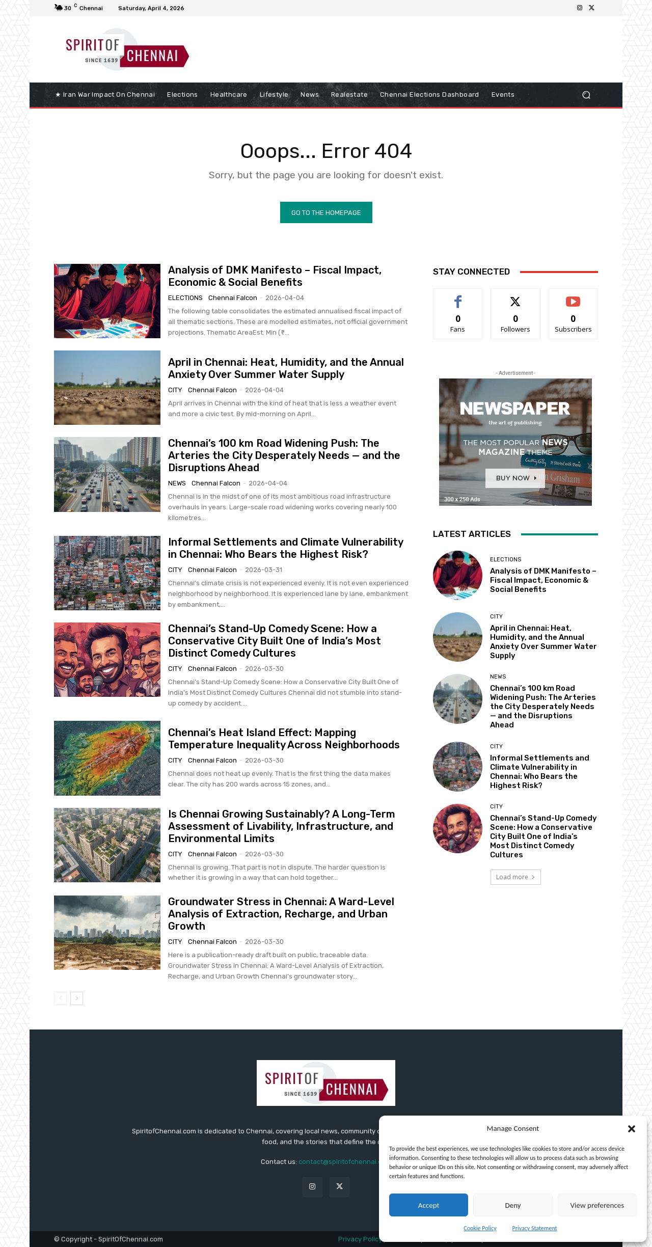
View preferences (597, 1205)
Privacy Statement (534, 1228)
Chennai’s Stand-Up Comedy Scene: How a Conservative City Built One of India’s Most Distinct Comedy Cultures (274, 640)
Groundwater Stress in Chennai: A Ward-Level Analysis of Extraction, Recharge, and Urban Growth (281, 914)
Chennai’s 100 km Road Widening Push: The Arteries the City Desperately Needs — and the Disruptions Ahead (284, 455)
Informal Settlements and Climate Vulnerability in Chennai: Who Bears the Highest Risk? (285, 548)
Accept (429, 1205)
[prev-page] (60, 998)
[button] (632, 1129)
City (175, 390)
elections (185, 297)
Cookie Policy (480, 1228)
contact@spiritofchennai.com (344, 1161)
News (177, 483)
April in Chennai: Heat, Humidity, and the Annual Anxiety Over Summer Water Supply (286, 368)
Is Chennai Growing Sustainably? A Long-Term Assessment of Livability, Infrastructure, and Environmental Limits (281, 826)
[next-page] (76, 998)
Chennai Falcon (232, 298)
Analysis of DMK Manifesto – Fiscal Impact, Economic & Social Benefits (275, 276)
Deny (513, 1205)
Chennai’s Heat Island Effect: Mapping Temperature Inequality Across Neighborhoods (284, 738)
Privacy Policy (360, 1239)
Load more (515, 877)
